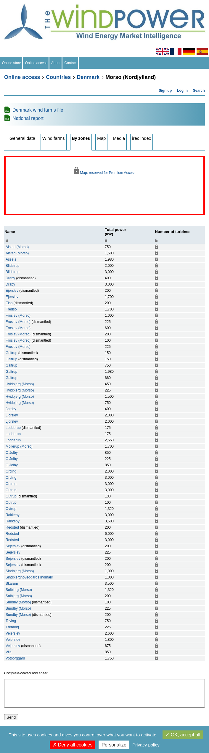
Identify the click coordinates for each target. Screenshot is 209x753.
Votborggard (15, 658)
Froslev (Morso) (18, 315)
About (55, 63)
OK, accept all (182, 734)
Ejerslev (12, 290)
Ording (11, 471)
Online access (36, 63)
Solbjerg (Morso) (19, 590)
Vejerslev (13, 633)
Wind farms (53, 138)
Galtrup (11, 353)
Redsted (12, 527)
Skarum (12, 583)
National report (28, 118)
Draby (10, 278)
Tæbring (12, 627)
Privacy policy (146, 744)
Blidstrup (13, 266)
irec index (141, 138)
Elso (9, 303)
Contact (70, 63)
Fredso (11, 309)
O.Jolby (12, 453)
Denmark (88, 77)
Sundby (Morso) (18, 602)
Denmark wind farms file (37, 109)
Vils (8, 652)
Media (119, 138)
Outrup (11, 484)
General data (22, 138)
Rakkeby (13, 515)
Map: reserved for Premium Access (104, 171)
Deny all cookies (72, 744)
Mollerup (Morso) (19, 446)
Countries (58, 77)
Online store (11, 63)
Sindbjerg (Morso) (20, 571)
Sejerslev (13, 546)
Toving (11, 621)
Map (101, 138)
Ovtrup (11, 509)
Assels (11, 259)
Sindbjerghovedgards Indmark (29, 577)
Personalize (114, 744)
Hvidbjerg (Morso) (20, 384)
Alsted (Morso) (17, 247)
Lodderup (13, 428)
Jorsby (11, 409)
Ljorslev (12, 415)
